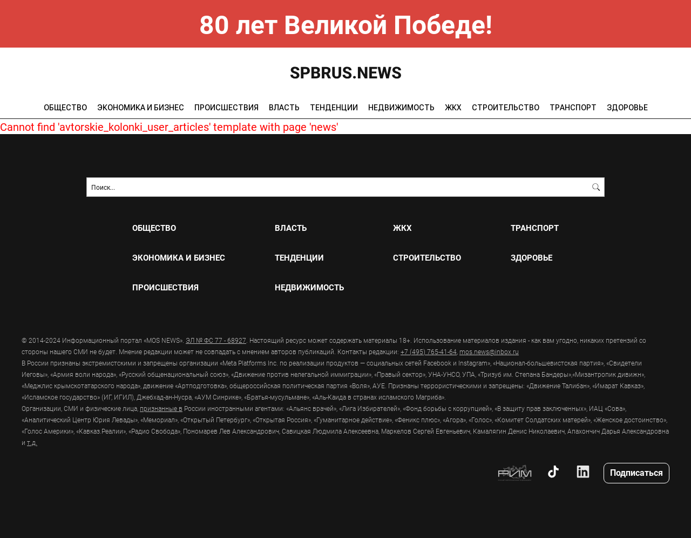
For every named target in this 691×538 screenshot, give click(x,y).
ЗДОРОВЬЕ (627, 107)
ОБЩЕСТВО (65, 107)
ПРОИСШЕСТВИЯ (226, 107)
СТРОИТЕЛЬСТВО (505, 107)
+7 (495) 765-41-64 (429, 351)
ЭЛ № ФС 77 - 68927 (216, 340)
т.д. (32, 442)
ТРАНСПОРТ (573, 107)
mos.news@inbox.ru (489, 351)
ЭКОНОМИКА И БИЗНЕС (140, 107)
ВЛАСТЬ (284, 107)
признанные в (161, 408)
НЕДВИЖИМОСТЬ (401, 107)
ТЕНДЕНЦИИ (334, 107)
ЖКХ (453, 107)
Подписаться (636, 472)
